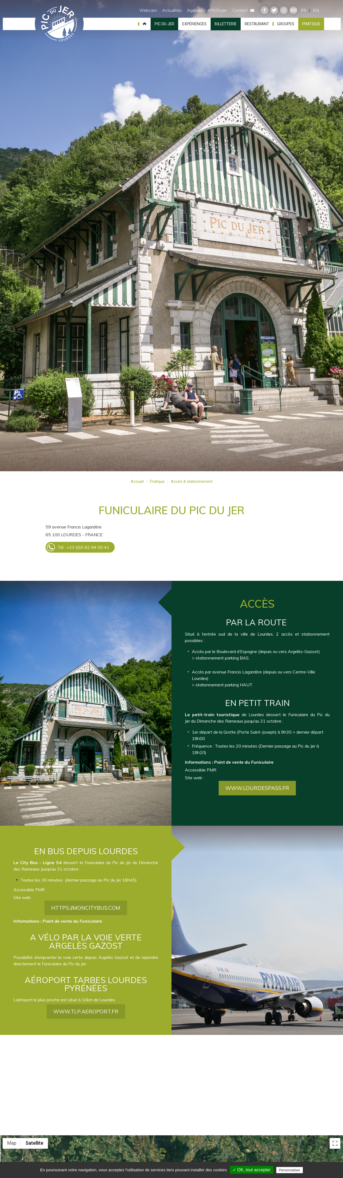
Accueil (145, 24)
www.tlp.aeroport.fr (85, 1028)
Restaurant (257, 23)
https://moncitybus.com (85, 925)
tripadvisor (293, 10)
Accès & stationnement (191, 482)
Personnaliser (289, 1170)
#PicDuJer (217, 10)
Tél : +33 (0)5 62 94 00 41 (83, 547)
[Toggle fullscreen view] (335, 1143)
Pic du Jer (59, 24)
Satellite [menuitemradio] (34, 1143)
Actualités (172, 10)
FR (303, 10)
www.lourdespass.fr (257, 805)
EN (316, 10)
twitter (274, 10)
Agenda (194, 10)
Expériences (194, 23)
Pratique (311, 23)
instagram (284, 10)
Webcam (148, 10)
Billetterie (226, 23)
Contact (243, 10)
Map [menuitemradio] (11, 1143)
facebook (264, 10)
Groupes (285, 23)
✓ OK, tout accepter (252, 1170)
